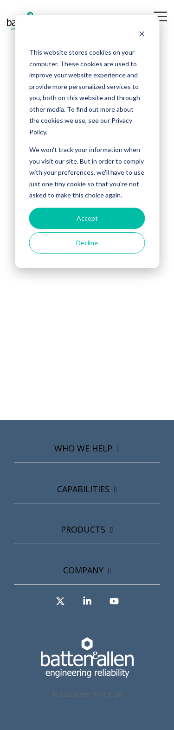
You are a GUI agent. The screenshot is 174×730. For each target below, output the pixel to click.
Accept (87, 218)
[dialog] (87, 141)
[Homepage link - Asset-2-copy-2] (87, 672)
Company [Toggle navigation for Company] (83, 570)
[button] (160, 16)
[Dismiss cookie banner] (141, 35)
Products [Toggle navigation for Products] (83, 529)
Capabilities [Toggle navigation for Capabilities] (83, 489)
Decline (87, 243)
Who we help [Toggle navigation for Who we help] (83, 448)
